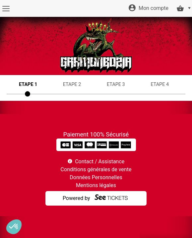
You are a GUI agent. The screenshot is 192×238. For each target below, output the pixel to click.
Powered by (76, 198)
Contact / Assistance (99, 161)
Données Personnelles (96, 177)
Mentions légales (96, 185)
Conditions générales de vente (96, 169)
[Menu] (6, 8)
